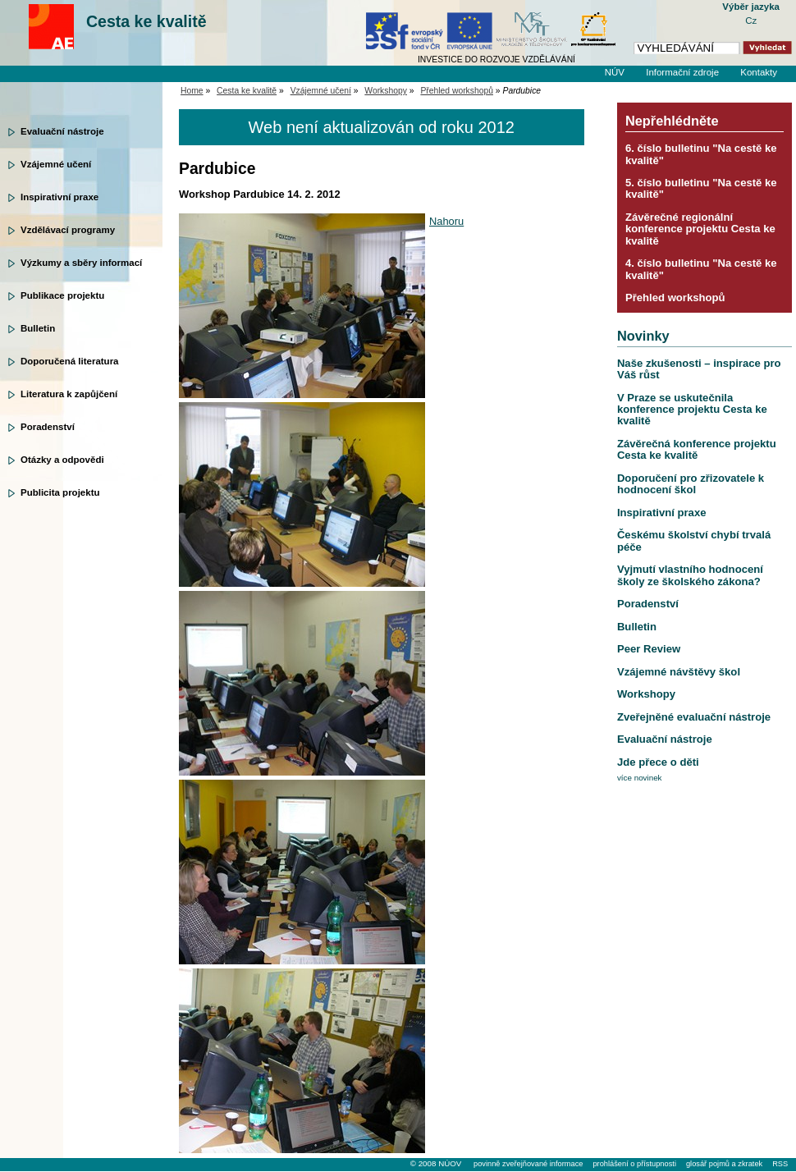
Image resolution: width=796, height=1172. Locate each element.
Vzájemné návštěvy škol (678, 672)
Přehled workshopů (456, 90)
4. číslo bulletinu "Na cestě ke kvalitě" (701, 269)
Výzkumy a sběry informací (81, 263)
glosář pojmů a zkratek (724, 1164)
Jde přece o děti (658, 762)
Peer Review (648, 649)
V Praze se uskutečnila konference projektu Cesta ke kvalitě (692, 409)
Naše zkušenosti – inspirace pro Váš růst (699, 369)
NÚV (614, 72)
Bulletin (38, 328)
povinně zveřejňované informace (528, 1164)
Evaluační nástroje (62, 131)
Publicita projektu (60, 492)
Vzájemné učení (56, 164)
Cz (751, 20)
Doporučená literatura (70, 361)
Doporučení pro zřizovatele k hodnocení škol (690, 484)
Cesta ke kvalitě (146, 21)
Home (192, 90)
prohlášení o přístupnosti (633, 1164)
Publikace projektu (62, 295)
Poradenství (48, 427)
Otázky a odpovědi (62, 460)
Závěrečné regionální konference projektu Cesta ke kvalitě (700, 229)
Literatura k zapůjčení (69, 394)
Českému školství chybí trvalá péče (694, 540)
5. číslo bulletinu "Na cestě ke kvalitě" (701, 188)
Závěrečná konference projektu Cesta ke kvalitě (696, 449)
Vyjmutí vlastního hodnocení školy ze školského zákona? (690, 575)
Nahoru (446, 221)
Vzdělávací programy (68, 230)
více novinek (639, 777)
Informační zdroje (682, 72)
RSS (780, 1164)
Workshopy (385, 90)
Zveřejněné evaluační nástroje (694, 717)
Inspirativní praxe (59, 197)
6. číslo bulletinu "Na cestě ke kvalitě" (701, 154)
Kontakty (758, 72)
